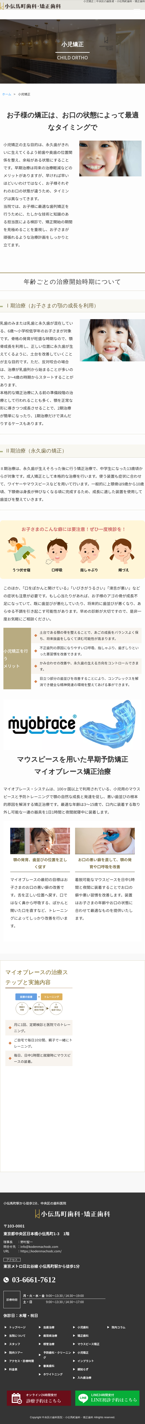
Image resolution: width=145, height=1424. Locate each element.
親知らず (83, 1369)
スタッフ (14, 1344)
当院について (17, 1336)
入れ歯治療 (84, 1378)
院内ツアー (16, 1352)
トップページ (17, 1327)
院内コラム (118, 1327)
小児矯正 (83, 1352)
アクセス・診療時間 (21, 1361)
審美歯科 (48, 1366)
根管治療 (48, 1344)
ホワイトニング (53, 1374)
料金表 (13, 1369)
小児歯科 (83, 1327)
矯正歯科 (83, 1336)
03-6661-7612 (34, 1279)
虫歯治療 (48, 1327)
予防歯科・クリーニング (57, 1354)
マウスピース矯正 (88, 1344)
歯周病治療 (50, 1336)
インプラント (85, 1361)
